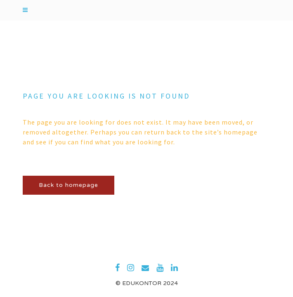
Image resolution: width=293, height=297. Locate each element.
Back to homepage (68, 185)
